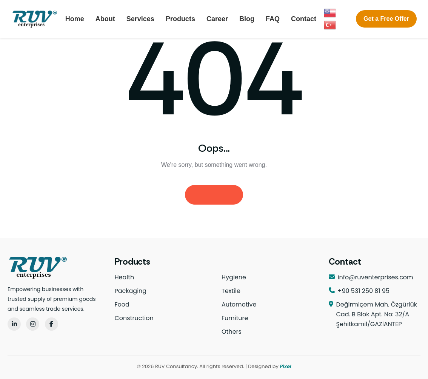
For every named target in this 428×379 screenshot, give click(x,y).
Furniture (235, 318)
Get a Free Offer (386, 18)
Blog (246, 19)
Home (74, 19)
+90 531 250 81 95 (364, 291)
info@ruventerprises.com (375, 277)
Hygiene (234, 277)
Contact (303, 19)
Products (180, 19)
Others (232, 331)
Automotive (239, 304)
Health (124, 277)
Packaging (131, 291)
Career (217, 19)
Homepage (214, 195)
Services (140, 19)
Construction (134, 318)
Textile (231, 291)
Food (122, 304)
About (105, 19)
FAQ (273, 19)
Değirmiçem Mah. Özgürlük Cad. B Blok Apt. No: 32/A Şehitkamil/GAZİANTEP (376, 314)
